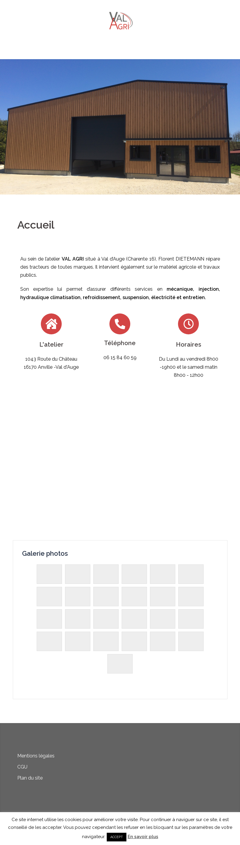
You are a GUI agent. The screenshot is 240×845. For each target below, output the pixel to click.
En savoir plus (143, 836)
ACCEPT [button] (116, 837)
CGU (22, 767)
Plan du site (30, 778)
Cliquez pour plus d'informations (120, 159)
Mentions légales (36, 756)
